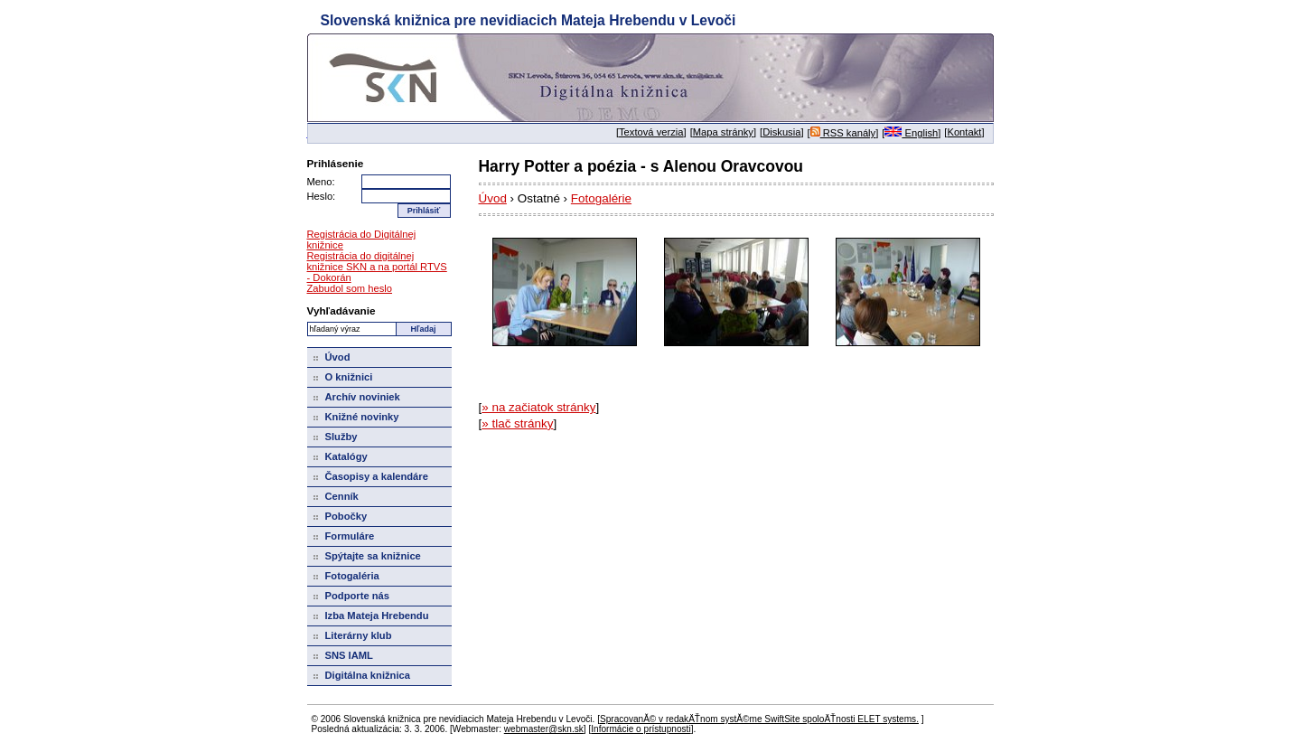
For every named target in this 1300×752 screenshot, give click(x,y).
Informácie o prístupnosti (640, 729)
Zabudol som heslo (350, 288)
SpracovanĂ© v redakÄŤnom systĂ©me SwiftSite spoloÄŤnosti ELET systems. (759, 719)
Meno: (321, 181)
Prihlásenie (335, 163)
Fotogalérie (601, 198)
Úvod (493, 198)
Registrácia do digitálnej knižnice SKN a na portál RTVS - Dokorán (377, 266)
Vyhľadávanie (341, 310)
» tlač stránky (517, 423)
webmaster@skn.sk (544, 729)
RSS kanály (843, 132)
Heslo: (321, 196)
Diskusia (781, 132)
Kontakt (964, 132)
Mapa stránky (723, 132)
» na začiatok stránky (538, 407)
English (911, 132)
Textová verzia (651, 132)
